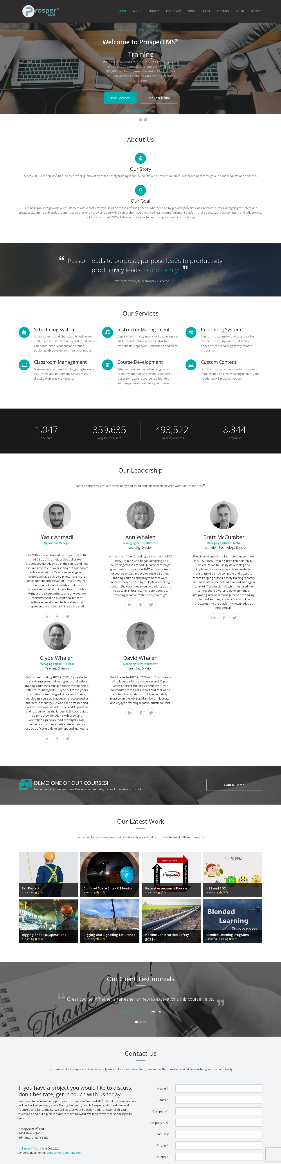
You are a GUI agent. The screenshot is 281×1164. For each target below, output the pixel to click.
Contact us (83, 814)
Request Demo (159, 98)
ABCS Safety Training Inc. (140, 1158)
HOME (122, 11)
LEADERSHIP (173, 11)
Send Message (219, 1097)
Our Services (120, 98)
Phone (163, 1042)
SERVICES (154, 11)
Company (160, 1008)
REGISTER (256, 11)
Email (163, 997)
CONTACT (223, 11)
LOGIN (240, 11)
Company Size (158, 1020)
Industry (163, 1031)
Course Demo (234, 761)
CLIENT (206, 11)
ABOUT (137, 11)
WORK (191, 11)
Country (162, 1054)
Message (161, 1065)
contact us (138, 111)
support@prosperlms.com (64, 1050)
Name (163, 985)
